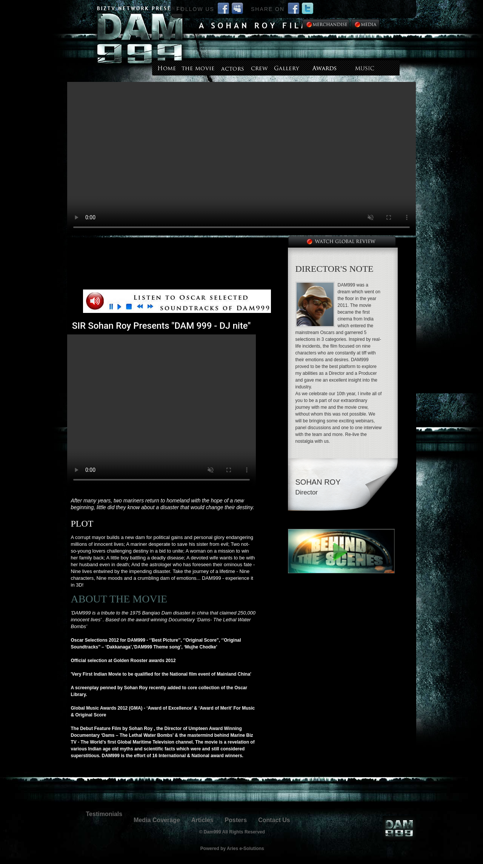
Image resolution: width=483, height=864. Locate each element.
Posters (236, 820)
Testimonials (104, 814)
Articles (202, 820)
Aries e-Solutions (245, 848)
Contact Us (274, 820)
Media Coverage (157, 820)
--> (241, 159)
